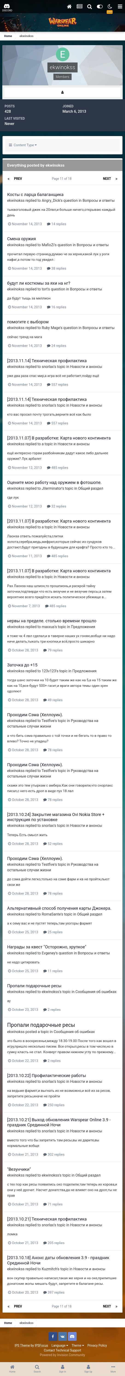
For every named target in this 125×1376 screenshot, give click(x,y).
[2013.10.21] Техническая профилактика (47, 1219)
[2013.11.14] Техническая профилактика (47, 360)
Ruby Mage (51, 328)
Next (107, 179)
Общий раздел (90, 488)
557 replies (57, 385)
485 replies (57, 468)
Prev (18, 179)
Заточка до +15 (22, 665)
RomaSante (51, 914)
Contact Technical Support (62, 1350)
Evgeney (48, 953)
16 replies (56, 307)
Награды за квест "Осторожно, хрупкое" (46, 946)
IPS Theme (22, 1345)
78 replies (53, 750)
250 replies (53, 1105)
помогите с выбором (28, 321)
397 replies (53, 1292)
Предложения (83, 627)
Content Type (23, 145)
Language (60, 1345)
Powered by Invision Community (62, 1355)
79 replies (53, 650)
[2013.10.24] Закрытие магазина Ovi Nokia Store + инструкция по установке (56, 817)
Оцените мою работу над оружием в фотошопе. (54, 482)
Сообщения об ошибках (96, 992)
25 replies (53, 932)
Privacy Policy (97, 1345)
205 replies (53, 1243)
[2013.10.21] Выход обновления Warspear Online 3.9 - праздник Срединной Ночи (58, 1122)
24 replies (56, 346)
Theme (78, 1345)
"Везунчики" (19, 1169)
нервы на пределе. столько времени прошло (51, 620)
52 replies (53, 844)
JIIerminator (52, 488)
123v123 (49, 671)
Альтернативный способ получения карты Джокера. (59, 908)
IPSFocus (41, 1345)
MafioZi (48, 245)
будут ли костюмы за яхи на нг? (38, 283)
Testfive (48, 721)
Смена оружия (21, 238)
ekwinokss (16, 200)
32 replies (56, 506)
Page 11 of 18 (62, 179)
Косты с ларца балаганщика (35, 194)
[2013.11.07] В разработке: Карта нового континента (59, 438)
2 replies (52, 1010)
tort (44, 289)
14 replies (56, 224)
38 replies (56, 268)
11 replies (53, 971)
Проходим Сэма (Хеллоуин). (35, 714)
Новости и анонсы (86, 366)
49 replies (53, 700)
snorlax (48, 366)
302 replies (53, 1154)
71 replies (53, 1204)
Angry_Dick (51, 200)
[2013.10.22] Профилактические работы (46, 1075)
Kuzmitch (49, 1269)
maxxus (48, 627)
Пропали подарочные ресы (34, 985)
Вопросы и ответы (98, 200)
